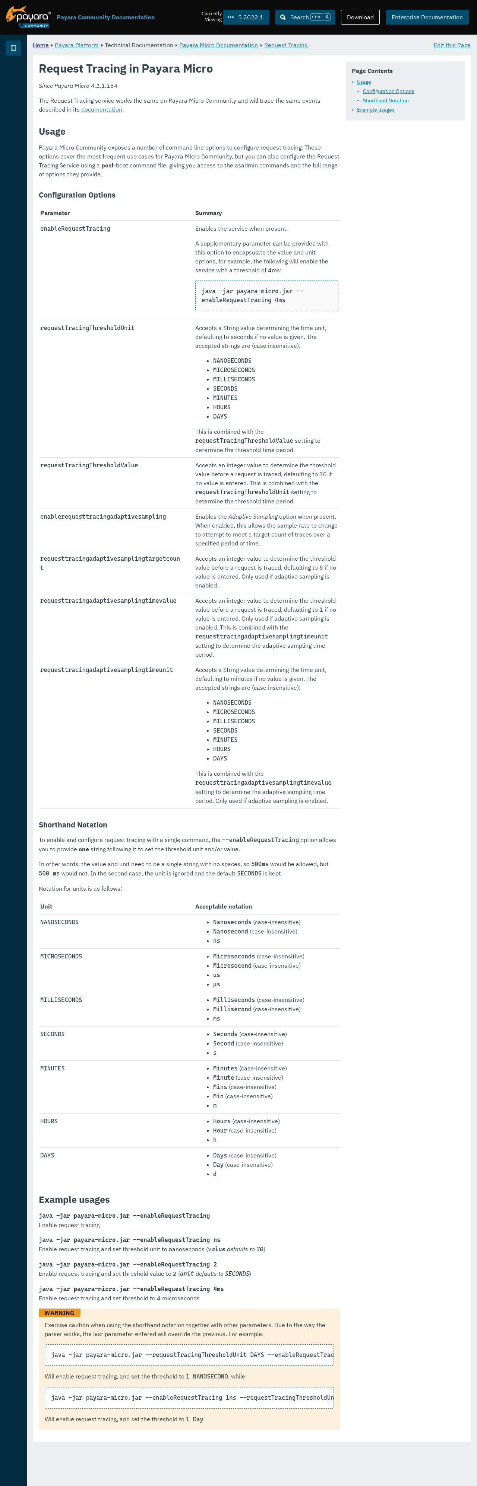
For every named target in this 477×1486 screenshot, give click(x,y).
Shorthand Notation (172, 120)
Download (360, 17)
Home (134, 44)
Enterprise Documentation (427, 17)
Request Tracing (378, 44)
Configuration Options (174, 111)
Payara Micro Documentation (311, 44)
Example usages (161, 129)
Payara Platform (29, 74)
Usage (150, 101)
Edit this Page (452, 44)
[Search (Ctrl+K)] (305, 17)
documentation (152, 174)
